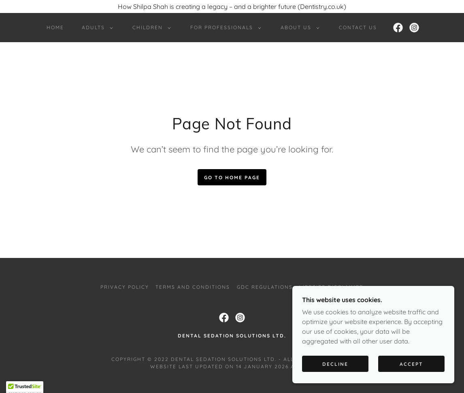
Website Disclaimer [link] (331, 287)
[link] (398, 27)
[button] (96, 27)
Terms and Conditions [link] (192, 287)
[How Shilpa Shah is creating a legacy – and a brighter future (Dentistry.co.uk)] (232, 6)
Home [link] (55, 27)
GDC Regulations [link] (265, 287)
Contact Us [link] (358, 27)
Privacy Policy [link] (124, 287)
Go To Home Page (232, 177)
